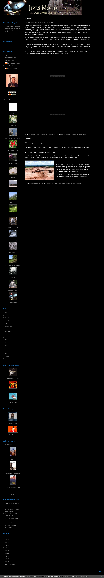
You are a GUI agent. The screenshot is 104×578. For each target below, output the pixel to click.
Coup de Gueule (9, 315)
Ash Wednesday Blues (12, 378)
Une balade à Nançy (13, 227)
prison (80, 134)
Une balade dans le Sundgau (12, 265)
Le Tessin (12, 202)
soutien (71, 183)
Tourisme (7, 350)
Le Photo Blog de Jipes (14, 63)
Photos (6, 342)
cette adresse (83, 176)
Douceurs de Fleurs (13, 150)
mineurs (63, 183)
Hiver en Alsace (13, 252)
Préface (13, 277)
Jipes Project (8, 331)
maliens (59, 183)
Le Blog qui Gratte (12, 68)
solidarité (78, 183)
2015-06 (7, 539)
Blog (6, 312)
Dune (12, 459)
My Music (12, 45)
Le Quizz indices (14, 522)
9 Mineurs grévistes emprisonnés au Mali (39, 143)
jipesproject (64, 134)
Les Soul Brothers (12, 302)
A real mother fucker (13, 423)
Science (7, 348)
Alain (6, 522)
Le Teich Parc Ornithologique (12, 138)
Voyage (7, 356)
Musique (7, 337)
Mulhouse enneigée (13, 240)
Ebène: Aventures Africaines (13, 473)
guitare (74, 134)
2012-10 (7, 561)
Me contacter (12, 18)
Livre (6, 334)
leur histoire (65, 176)
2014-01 (7, 547)
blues (70, 134)
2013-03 (7, 556)
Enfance (7, 320)
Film (6, 323)
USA (6, 353)
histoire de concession (77, 169)
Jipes (6, 509)
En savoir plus (84, 576)
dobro (77, 134)
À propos (12, 494)
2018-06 (7, 537)
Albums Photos (8, 100)
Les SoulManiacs (9, 60)
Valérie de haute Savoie (11, 503)
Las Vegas (12, 113)
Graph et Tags (8, 326)
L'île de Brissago (13, 190)
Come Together (13, 434)
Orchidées (12, 177)
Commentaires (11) (49, 183)
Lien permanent (44, 134)
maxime (84, 134)
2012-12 (7, 558)
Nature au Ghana (12, 290)
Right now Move (13, 402)
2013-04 (7, 553)
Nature (6, 339)
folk (68, 134)
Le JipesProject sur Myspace (12, 65)
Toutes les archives (10, 564)
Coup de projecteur (10, 317)
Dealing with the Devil (12, 391)
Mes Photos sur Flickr (10, 57)
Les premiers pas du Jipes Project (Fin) (39, 22)
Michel (6, 513)
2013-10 (7, 550)
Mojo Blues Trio (9, 55)
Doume (7, 525)
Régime (7, 345)
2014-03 (7, 545)
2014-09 (7, 542)
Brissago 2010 (13, 125)
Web (6, 359)
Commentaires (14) (53, 134)
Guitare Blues (12, 35)
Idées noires (8, 328)
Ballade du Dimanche (12, 215)
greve (67, 183)
